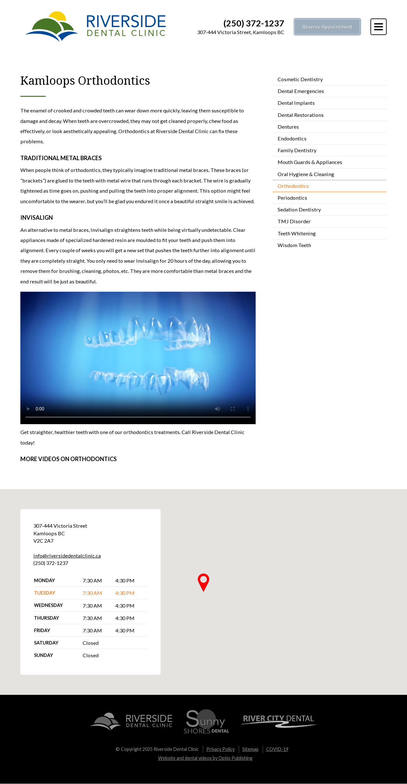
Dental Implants (296, 103)
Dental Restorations (301, 115)
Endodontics (292, 138)
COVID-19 (277, 749)
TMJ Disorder (294, 221)
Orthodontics (293, 186)
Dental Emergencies (301, 91)
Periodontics (292, 198)
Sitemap (250, 749)
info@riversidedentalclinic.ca (67, 555)
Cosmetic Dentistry (300, 79)
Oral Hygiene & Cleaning (306, 174)
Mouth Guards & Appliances (310, 162)
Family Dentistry (297, 150)
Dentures (288, 127)
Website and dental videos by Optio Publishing (205, 758)
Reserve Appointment (327, 27)
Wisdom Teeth (294, 245)
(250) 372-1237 (254, 23)
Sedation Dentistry (299, 209)
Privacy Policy (220, 749)
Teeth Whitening (297, 233)
